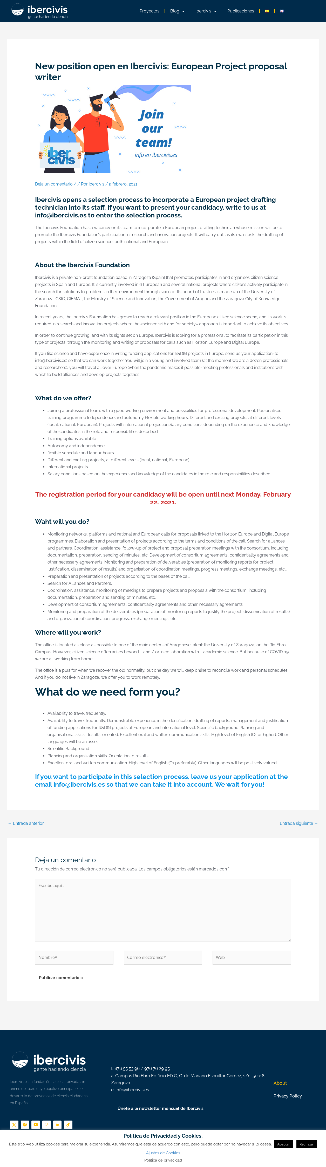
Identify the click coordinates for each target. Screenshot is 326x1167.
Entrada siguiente (299, 823)
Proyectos (149, 11)
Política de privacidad (163, 1160)
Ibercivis (205, 11)
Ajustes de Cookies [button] (163, 1153)
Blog (177, 11)
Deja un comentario (54, 184)
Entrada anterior (26, 823)
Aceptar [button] (283, 1144)
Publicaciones (240, 11)
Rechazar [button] (307, 1144)
